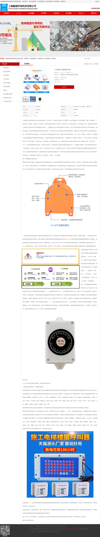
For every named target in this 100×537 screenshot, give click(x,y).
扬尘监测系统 (6, 71)
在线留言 (64, 87)
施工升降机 (75, 74)
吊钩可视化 (6, 75)
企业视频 (31, 13)
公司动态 (56, 13)
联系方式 (93, 13)
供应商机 (18, 13)
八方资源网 (40, 531)
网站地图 (56, 531)
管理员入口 (51, 531)
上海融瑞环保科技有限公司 (73, 529)
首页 (91, 64)
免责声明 (45, 531)
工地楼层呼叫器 (7, 101)
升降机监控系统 (7, 97)
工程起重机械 (68, 74)
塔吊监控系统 (6, 86)
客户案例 (68, 13)
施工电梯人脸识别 (8, 94)
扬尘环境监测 (6, 82)
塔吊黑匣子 (6, 67)
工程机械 (62, 74)
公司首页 (6, 13)
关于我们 (43, 13)
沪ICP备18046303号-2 (60, 529)
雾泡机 (5, 90)
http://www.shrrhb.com (28, 520)
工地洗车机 (6, 79)
